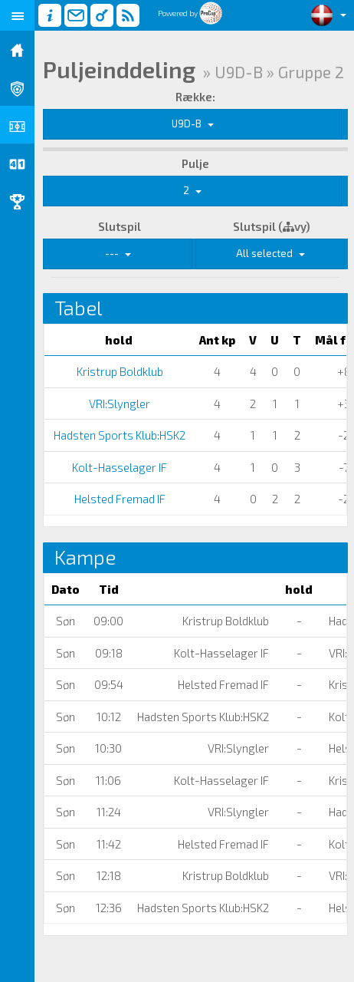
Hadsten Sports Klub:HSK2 (118, 435)
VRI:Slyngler (118, 403)
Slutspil (119, 226)
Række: (195, 97)
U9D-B (193, 123)
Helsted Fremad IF (119, 499)
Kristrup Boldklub (118, 371)
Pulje (195, 163)
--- (118, 253)
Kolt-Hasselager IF (118, 467)
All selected (270, 253)
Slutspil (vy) (271, 226)
